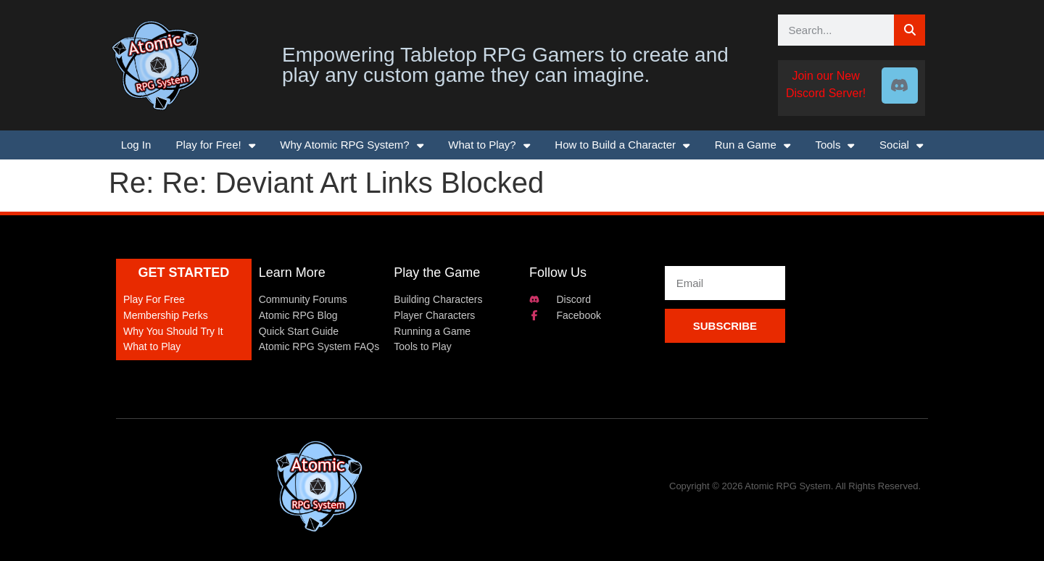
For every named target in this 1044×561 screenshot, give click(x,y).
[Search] (909, 30)
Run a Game (752, 145)
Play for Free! (215, 145)
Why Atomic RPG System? (351, 145)
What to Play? (489, 145)
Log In (136, 144)
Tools (834, 145)
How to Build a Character (622, 145)
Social (901, 145)
